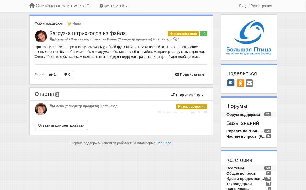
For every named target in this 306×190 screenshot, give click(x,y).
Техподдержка (239, 184)
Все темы (235, 168)
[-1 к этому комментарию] (205, 112)
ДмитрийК (62, 39)
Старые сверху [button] (187, 95)
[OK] (240, 83)
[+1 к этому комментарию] (193, 112)
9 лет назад (108, 106)
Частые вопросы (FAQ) (246, 136)
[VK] (231, 83)
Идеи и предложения (245, 179)
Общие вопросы (241, 173)
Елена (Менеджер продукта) (129, 39)
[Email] (249, 83)
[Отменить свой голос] (199, 112)
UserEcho (163, 143)
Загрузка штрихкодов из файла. (89, 33)
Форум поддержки (49, 23)
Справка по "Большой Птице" (245, 131)
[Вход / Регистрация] (255, 5)
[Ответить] (167, 112)
